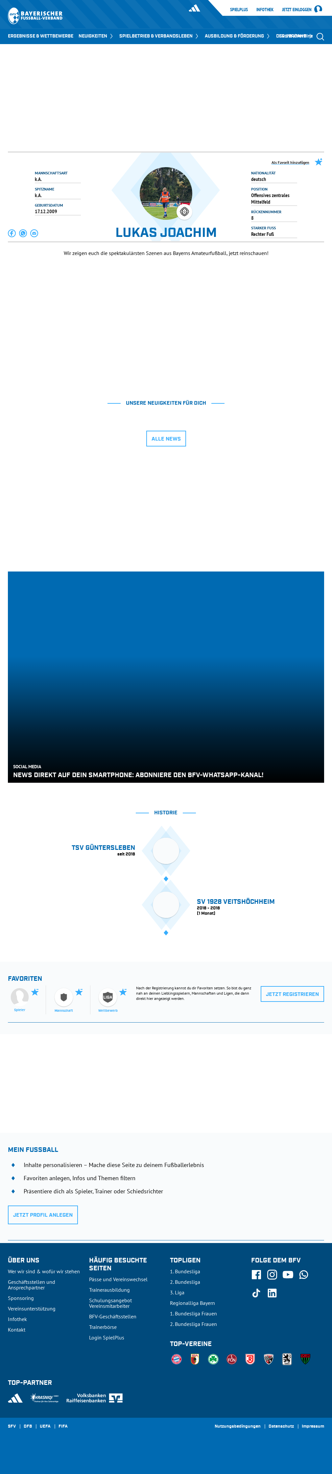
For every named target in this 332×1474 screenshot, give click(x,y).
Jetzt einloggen (297, 10)
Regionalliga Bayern (192, 1303)
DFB (28, 1426)
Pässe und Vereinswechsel (118, 1279)
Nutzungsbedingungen (238, 1426)
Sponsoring (21, 1298)
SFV (12, 1426)
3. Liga (177, 1292)
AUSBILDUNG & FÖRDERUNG (238, 36)
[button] (12, 233)
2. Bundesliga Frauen (193, 1324)
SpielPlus (239, 10)
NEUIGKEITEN (96, 36)
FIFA (63, 1426)
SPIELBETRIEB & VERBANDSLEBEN (159, 36)
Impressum (313, 1426)
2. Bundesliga (185, 1282)
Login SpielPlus (106, 1337)
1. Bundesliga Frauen (193, 1313)
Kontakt (16, 1329)
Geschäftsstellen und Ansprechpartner (31, 1285)
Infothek (264, 10)
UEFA (45, 1426)
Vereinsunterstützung (32, 1308)
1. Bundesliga (185, 1271)
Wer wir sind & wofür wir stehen (44, 1271)
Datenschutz (281, 1426)
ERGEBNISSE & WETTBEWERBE (40, 36)
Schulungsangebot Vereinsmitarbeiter (110, 1303)
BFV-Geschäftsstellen (112, 1316)
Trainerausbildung (109, 1289)
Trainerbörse (103, 1327)
